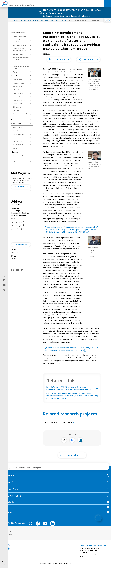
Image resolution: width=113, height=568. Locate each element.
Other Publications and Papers (20, 115)
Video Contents (17, 141)
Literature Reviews (18, 97)
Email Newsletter (18, 144)
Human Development (19, 45)
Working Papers (18, 86)
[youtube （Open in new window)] (45, 523)
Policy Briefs (16, 110)
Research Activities (18, 33)
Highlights (16, 72)
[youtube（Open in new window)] (4, 285)
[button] (21, 187)
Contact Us (7, 512)
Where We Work (10, 489)
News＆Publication (11, 495)
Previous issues (24, 191)
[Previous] (106, 20)
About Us (14, 152)
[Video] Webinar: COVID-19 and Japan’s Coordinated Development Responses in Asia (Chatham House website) (72, 388)
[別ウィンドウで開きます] (64, 440)
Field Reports (17, 107)
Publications (15, 76)
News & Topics (17, 127)
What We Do (8, 482)
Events (15, 138)
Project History (17, 103)
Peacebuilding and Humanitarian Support (19, 50)
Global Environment (19, 54)
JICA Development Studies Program (21, 67)
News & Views (16, 124)
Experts (14, 120)
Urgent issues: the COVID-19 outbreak (59, 422)
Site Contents (8, 502)
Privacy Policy (7, 535)
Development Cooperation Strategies (21, 58)
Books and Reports (18, 93)
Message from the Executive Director (18, 157)
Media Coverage (18, 131)
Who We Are (8, 475)
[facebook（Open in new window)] (4, 280)
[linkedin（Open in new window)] (4, 290)
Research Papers (18, 80)
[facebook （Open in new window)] (38, 523)
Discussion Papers (18, 83)
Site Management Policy (11, 531)
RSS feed (15, 148)
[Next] (109, 20)
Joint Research (17, 63)
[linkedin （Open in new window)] (52, 523)
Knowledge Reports (19, 100)
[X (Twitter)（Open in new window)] (4, 276)
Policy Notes (16, 90)
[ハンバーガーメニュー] (108, 3)
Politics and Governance (20, 36)
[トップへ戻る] (98, 518)
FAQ (4, 507)
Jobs (14, 161)
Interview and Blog (18, 134)
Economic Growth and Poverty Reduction (19, 41)
